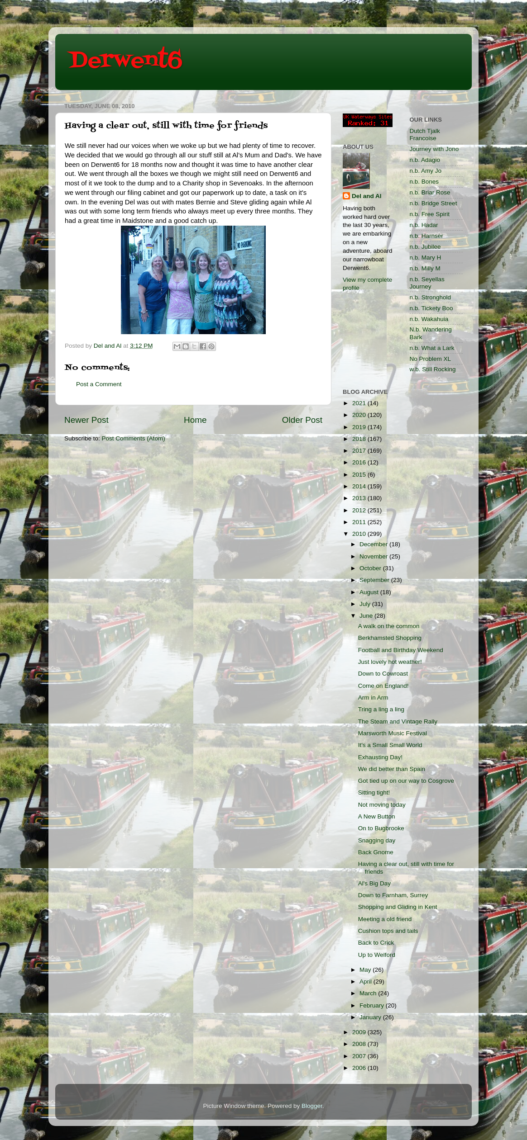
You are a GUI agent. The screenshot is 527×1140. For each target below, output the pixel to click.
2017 (360, 450)
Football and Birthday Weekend (400, 650)
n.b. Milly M (425, 268)
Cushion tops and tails (388, 930)
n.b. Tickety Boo (431, 308)
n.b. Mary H (425, 257)
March (368, 993)
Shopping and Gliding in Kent (397, 906)
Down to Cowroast (383, 673)
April (366, 981)
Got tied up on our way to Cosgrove (406, 780)
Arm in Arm (373, 697)
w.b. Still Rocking (433, 369)
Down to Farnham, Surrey (393, 895)
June (366, 615)
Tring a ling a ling (381, 709)
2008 (360, 1044)
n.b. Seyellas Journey (427, 283)
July (365, 604)
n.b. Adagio (425, 159)
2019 (360, 427)
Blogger (312, 1105)
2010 (360, 533)
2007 (360, 1056)
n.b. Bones (424, 181)
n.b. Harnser (426, 235)
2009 (360, 1032)
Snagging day (377, 840)
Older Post (302, 420)
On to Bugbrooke (381, 828)
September (375, 580)
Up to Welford (376, 954)
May (366, 969)
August (369, 592)
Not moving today (382, 804)
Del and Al (367, 196)
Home (195, 420)
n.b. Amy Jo (426, 170)
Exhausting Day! (380, 757)
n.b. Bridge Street (433, 203)
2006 (360, 1067)
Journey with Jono (434, 149)
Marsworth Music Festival (392, 733)
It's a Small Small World (390, 745)
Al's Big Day (374, 883)
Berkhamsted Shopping (390, 637)
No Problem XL (430, 358)
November (374, 556)
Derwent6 (125, 61)
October (371, 568)
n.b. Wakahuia (429, 319)
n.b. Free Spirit (430, 214)
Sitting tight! (374, 792)
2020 (360, 415)
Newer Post (86, 420)
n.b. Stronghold (430, 297)
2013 (360, 498)
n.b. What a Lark (432, 348)
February (372, 1005)
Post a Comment (99, 384)
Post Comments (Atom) (133, 438)
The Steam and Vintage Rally (397, 721)
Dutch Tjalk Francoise (425, 135)
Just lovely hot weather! (390, 661)
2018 (360, 438)
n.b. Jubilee (425, 246)
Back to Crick (376, 942)
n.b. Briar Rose (430, 192)
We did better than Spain (391, 769)
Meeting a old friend (385, 919)
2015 (360, 474)
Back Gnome (375, 852)
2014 (360, 486)
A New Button (376, 816)
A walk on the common (389, 626)
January (371, 1017)
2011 (360, 522)
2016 (360, 462)
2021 (360, 403)
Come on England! (383, 685)
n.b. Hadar (424, 225)
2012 (360, 510)
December (374, 544)
